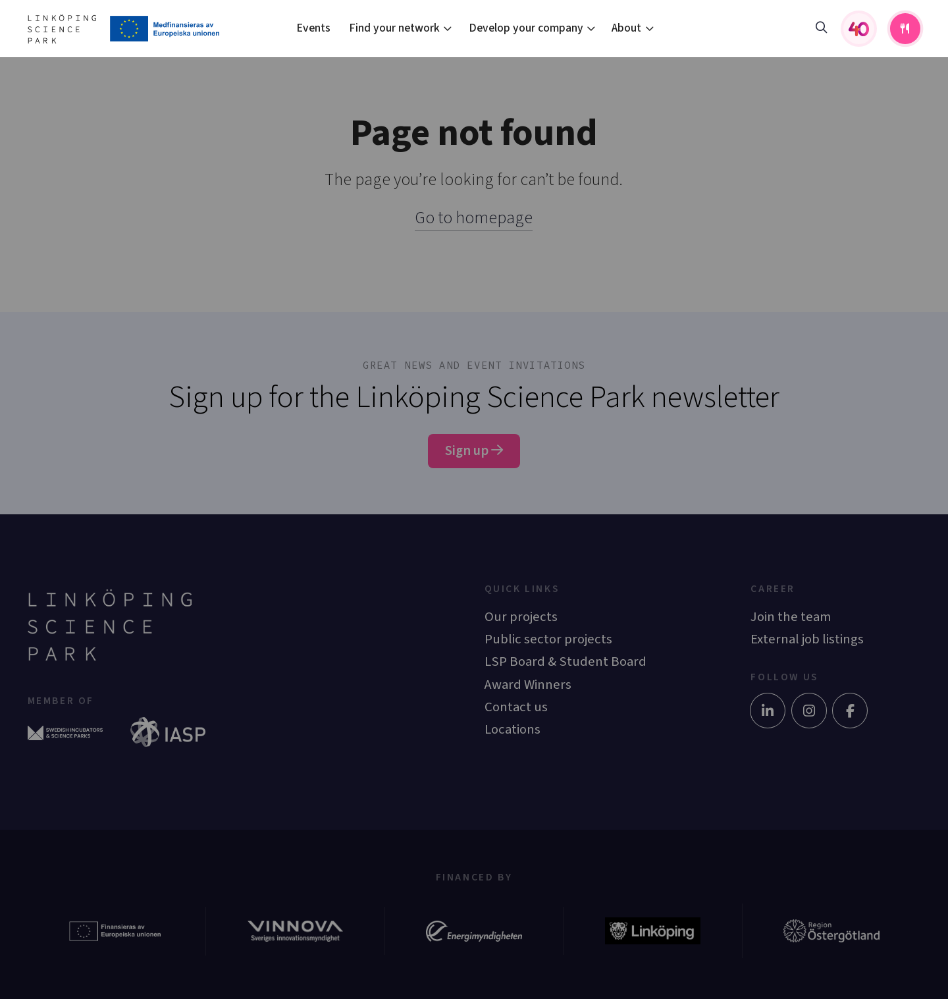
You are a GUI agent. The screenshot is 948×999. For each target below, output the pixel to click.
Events (313, 28)
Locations (512, 729)
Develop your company (526, 28)
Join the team (790, 616)
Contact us (516, 706)
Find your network (394, 28)
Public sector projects (548, 639)
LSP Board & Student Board (565, 661)
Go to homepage (474, 217)
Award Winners (528, 684)
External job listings (807, 639)
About (626, 28)
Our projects (521, 616)
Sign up (474, 450)
